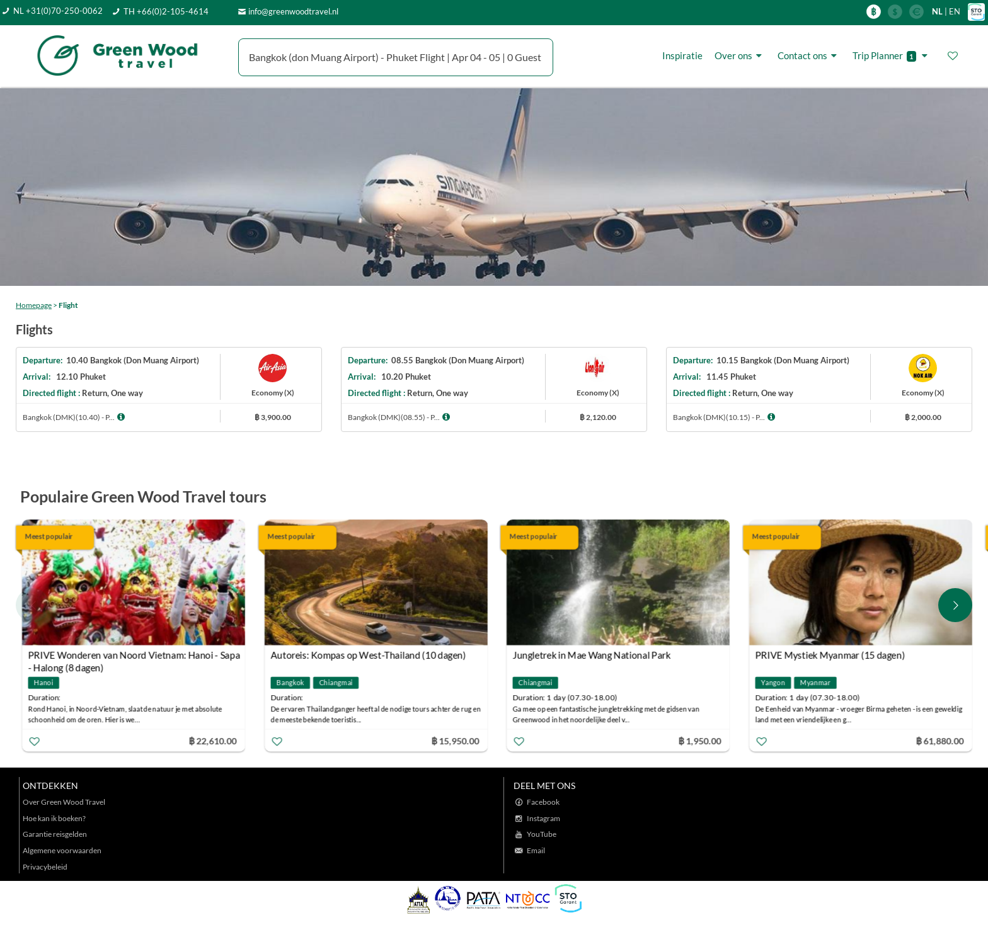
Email (536, 850)
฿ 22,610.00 (212, 740)
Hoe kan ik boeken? (54, 818)
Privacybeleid (45, 866)
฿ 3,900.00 (273, 417)
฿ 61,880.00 (939, 740)
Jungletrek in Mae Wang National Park (592, 655)
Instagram (543, 818)
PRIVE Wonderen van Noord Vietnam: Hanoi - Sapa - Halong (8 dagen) (134, 656)
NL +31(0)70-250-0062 (58, 11)
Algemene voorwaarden (62, 850)
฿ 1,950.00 (700, 740)
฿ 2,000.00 (923, 417)
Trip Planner (892, 56)
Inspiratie (682, 55)
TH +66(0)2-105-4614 (166, 11)
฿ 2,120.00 (598, 417)
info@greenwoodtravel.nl (293, 11)
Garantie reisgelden (55, 834)
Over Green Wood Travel (64, 802)
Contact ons (809, 56)
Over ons (740, 56)
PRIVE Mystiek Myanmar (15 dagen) (830, 655)
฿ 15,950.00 (455, 740)
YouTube (541, 834)
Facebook (543, 802)
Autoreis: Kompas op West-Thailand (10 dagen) (368, 655)
